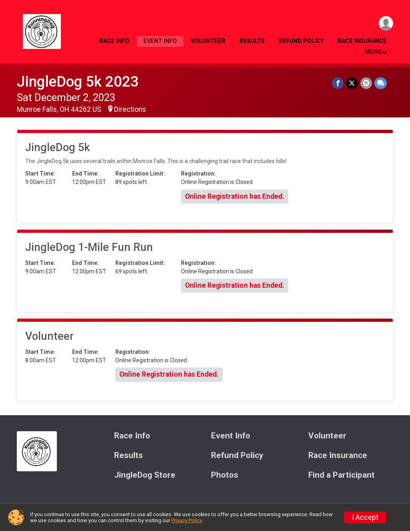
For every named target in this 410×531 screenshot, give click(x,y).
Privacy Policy (186, 520)
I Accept (365, 517)
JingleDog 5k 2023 (78, 81)
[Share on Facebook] (338, 83)
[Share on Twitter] (352, 83)
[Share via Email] (366, 83)
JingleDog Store (144, 475)
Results (252, 41)
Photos (224, 475)
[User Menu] (385, 23)
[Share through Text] (380, 83)
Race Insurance (362, 41)
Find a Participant (341, 475)
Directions (130, 109)
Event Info (160, 41)
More (373, 51)
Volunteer (208, 41)
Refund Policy (301, 41)
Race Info (114, 41)
